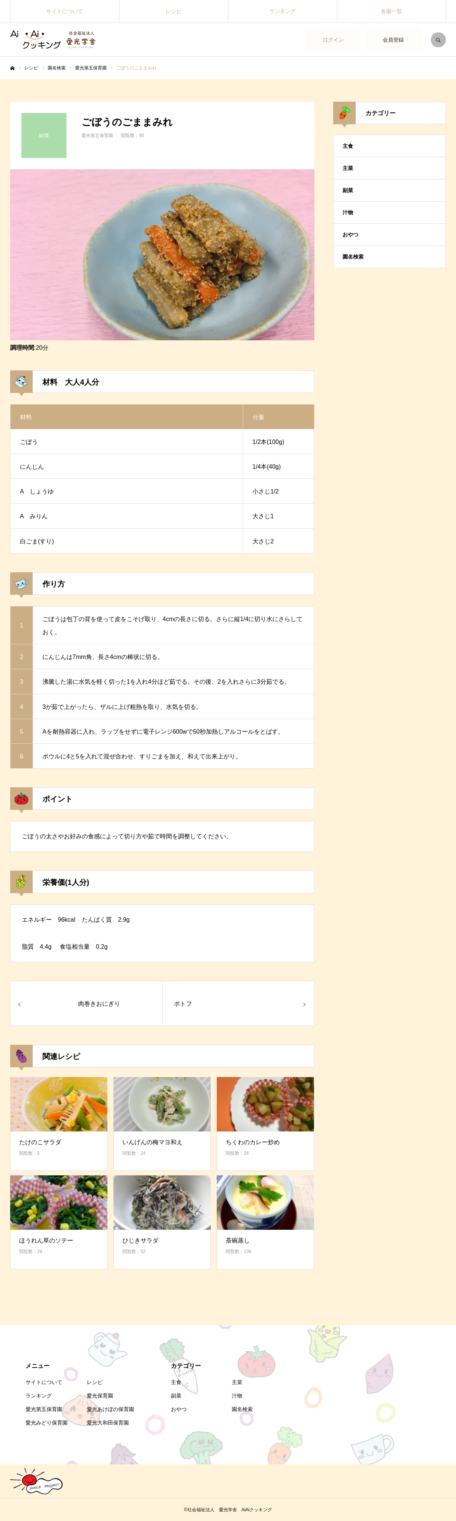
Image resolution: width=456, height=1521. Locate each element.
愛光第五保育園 (97, 135)
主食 (348, 146)
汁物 (348, 212)
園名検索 (353, 257)
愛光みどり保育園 (47, 1423)
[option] (162, 254)
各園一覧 (391, 11)
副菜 (348, 190)
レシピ (173, 11)
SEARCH (438, 39)
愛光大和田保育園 (108, 1423)
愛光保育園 (100, 1396)
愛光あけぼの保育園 (110, 1409)
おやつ (350, 235)
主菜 (348, 168)
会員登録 (393, 40)
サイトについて (64, 11)
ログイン (333, 40)
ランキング (282, 11)
